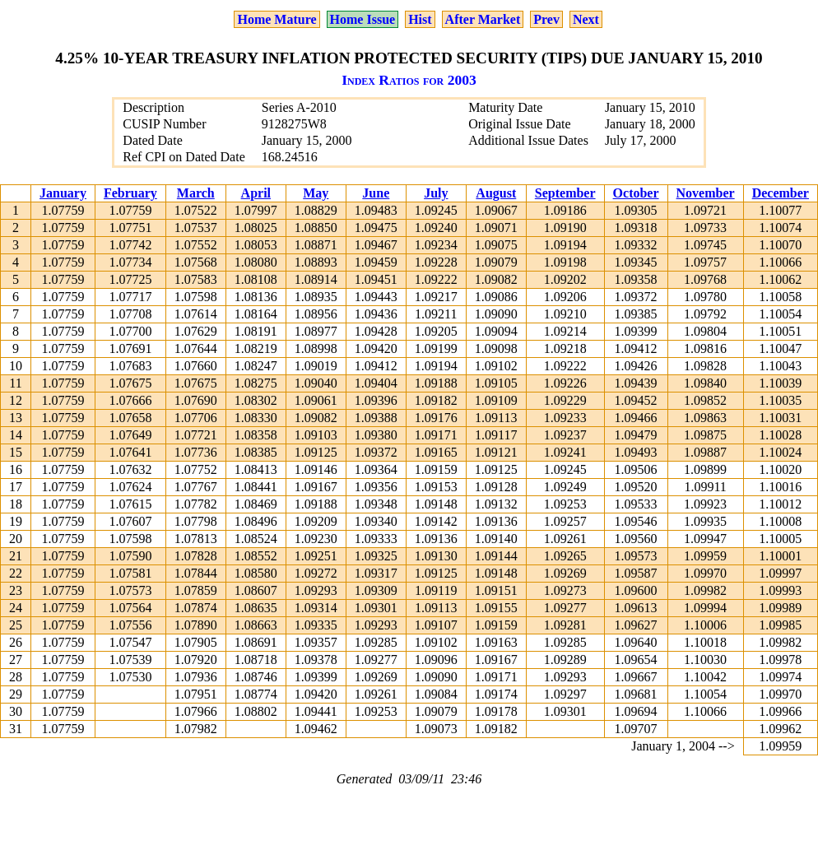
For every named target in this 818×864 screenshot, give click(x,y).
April (256, 193)
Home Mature (276, 19)
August (496, 193)
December (780, 193)
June (375, 193)
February (130, 193)
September (565, 193)
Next (586, 19)
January (63, 193)
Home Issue (363, 19)
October (636, 193)
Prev (546, 19)
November (705, 193)
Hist (419, 19)
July (436, 193)
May (315, 193)
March (196, 193)
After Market (483, 19)
